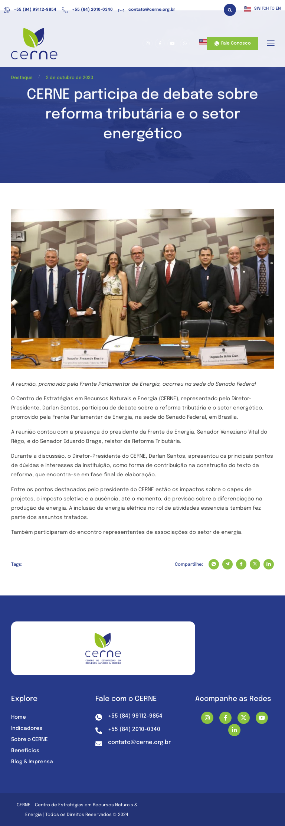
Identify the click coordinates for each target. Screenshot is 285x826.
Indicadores (26, 728)
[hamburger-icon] (270, 43)
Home (18, 717)
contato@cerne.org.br (146, 10)
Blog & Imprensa (32, 761)
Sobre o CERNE (30, 739)
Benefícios (25, 750)
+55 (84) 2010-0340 (87, 10)
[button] (230, 10)
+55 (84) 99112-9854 (30, 10)
